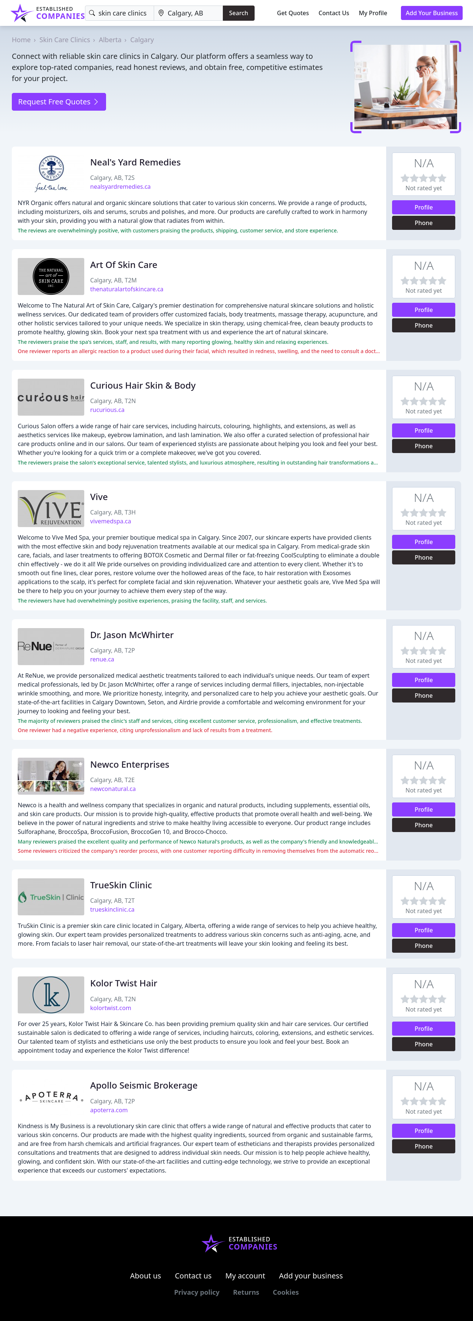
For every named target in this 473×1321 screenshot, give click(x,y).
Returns (246, 1292)
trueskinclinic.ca (112, 909)
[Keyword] (119, 13)
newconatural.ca (113, 789)
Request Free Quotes (59, 102)
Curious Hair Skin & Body (142, 385)
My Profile (373, 13)
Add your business (311, 1276)
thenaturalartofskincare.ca (126, 289)
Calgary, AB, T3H (113, 512)
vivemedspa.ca (110, 521)
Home (21, 39)
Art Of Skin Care (123, 264)
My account (245, 1276)
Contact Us (334, 13)
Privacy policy (197, 1292)
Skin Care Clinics (65, 39)
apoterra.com (109, 1110)
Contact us (193, 1276)
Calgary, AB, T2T (112, 900)
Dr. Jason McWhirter (132, 634)
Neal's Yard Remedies (135, 162)
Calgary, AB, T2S (112, 178)
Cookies (286, 1292)
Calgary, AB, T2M (113, 280)
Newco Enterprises (129, 764)
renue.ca (102, 659)
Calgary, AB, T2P (112, 650)
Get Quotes (293, 13)
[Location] (188, 13)
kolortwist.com (110, 1008)
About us (145, 1276)
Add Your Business (432, 13)
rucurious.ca (107, 410)
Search (238, 13)
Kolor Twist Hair (123, 983)
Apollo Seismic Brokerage (144, 1085)
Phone (424, 223)
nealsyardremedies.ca (120, 186)
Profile (424, 207)
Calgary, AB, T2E (112, 780)
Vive (99, 496)
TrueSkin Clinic (121, 885)
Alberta (110, 39)
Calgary (142, 39)
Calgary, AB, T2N (113, 401)
